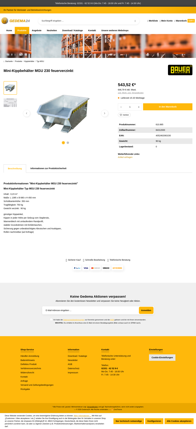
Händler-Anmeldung (30, 356)
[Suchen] (135, 20)
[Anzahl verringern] (121, 106)
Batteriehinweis (28, 360)
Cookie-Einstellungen (162, 357)
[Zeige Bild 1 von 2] (63, 143)
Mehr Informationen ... (82, 416)
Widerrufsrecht (27, 372)
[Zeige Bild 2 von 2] (68, 143)
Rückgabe (25, 389)
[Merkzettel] (153, 21)
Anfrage (24, 381)
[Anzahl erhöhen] (139, 106)
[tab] (15, 168)
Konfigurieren (154, 421)
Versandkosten (92, 407)
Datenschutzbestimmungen (73, 320)
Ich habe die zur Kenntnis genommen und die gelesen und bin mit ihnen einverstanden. (99, 320)
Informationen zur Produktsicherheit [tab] (48, 168)
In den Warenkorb (168, 107)
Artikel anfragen (125, 157)
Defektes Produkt (29, 364)
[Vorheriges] (26, 113)
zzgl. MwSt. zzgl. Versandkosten (131, 93)
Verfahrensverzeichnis (31, 368)
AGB (112, 320)
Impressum (73, 372)
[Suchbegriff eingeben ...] (88, 20)
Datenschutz (73, 368)
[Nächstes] (104, 113)
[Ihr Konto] (166, 21)
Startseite (8, 61)
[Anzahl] (130, 106)
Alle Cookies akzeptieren (179, 421)
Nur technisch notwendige (129, 421)
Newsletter (73, 360)
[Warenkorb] (184, 21)
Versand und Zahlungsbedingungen (37, 385)
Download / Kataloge (77, 356)
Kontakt (24, 377)
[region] (57, 113)
